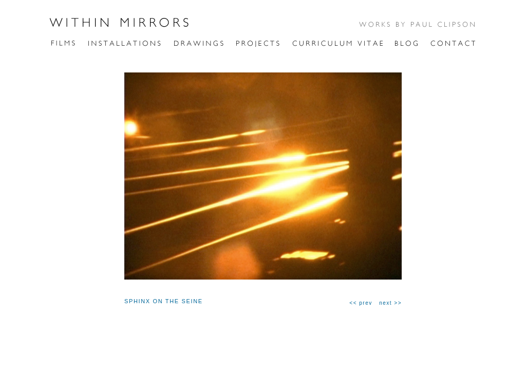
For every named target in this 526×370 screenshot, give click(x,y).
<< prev (360, 303)
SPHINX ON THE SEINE (163, 301)
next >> (390, 303)
